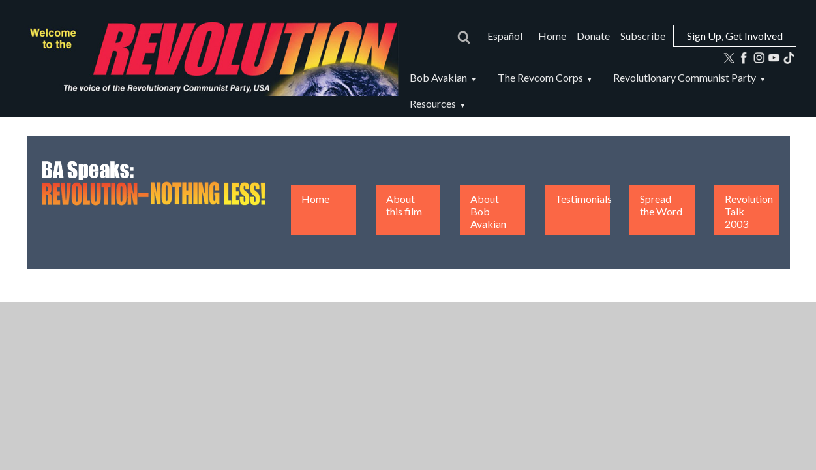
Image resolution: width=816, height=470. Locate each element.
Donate (593, 35)
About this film (404, 205)
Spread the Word (661, 205)
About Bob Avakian (488, 211)
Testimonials (583, 199)
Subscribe (642, 35)
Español (504, 35)
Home (552, 35)
